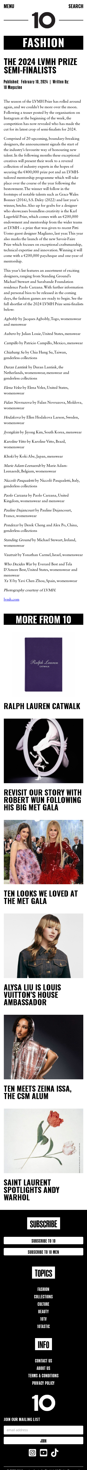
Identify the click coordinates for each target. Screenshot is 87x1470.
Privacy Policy (43, 1382)
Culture (43, 1303)
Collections (43, 1296)
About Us (43, 1367)
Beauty (43, 1311)
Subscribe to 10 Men (43, 1251)
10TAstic (43, 1326)
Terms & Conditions (43, 1375)
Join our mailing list (22, 1419)
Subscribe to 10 (44, 1240)
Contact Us (43, 1360)
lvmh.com (11, 600)
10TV (43, 1318)
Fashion (43, 1288)
